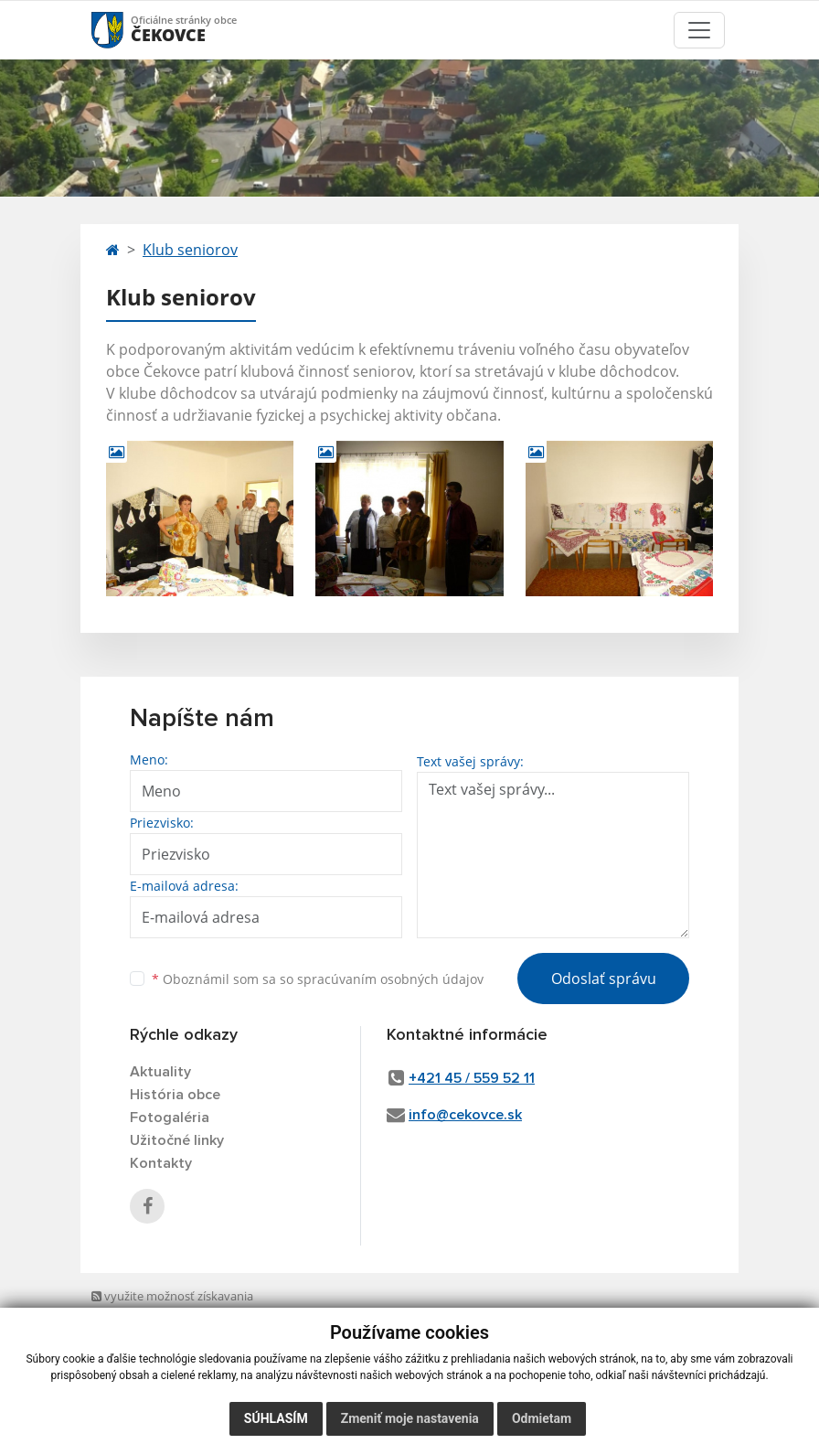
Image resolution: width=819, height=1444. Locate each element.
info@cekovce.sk (465, 1114)
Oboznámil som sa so (318, 979)
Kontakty (161, 1163)
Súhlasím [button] (276, 1418)
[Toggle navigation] (699, 30)
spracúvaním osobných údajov (390, 979)
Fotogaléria (169, 1117)
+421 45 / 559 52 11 (472, 1078)
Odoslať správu (603, 978)
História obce (175, 1094)
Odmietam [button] (541, 1418)
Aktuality (160, 1071)
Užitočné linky (177, 1140)
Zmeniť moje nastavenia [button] (410, 1418)
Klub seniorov (190, 250)
